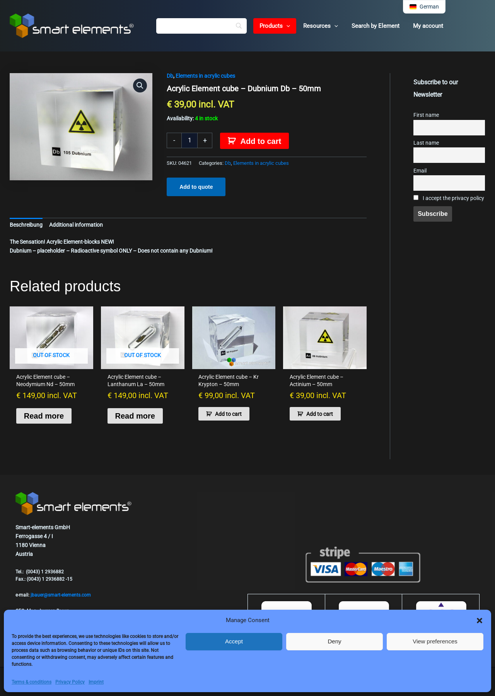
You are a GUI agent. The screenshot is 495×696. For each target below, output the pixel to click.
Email (420, 171)
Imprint (96, 682)
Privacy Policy (70, 682)
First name (426, 115)
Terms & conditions (31, 682)
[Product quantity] (189, 140)
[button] (479, 620)
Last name (426, 143)
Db (170, 76)
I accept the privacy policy (448, 198)
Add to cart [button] (228, 414)
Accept (234, 641)
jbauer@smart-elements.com (61, 595)
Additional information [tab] (76, 225)
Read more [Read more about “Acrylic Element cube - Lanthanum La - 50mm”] (135, 416)
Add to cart (261, 141)
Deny (334, 641)
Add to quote (196, 187)
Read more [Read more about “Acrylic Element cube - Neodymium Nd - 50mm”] (44, 416)
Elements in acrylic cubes (205, 76)
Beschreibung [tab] (26, 225)
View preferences (435, 641)
